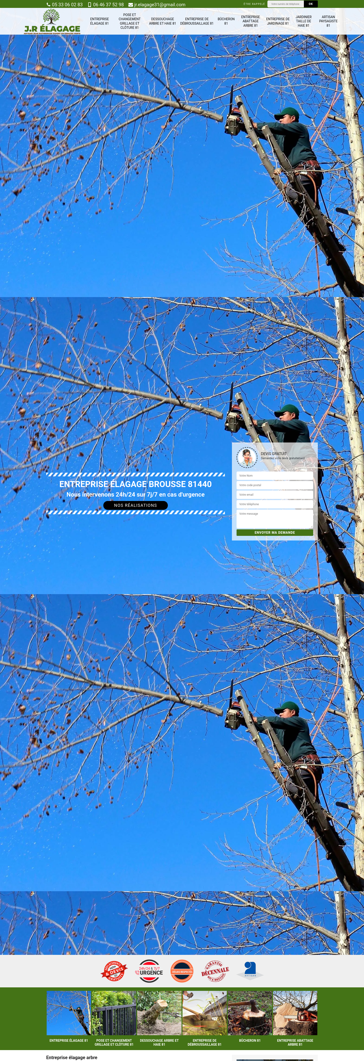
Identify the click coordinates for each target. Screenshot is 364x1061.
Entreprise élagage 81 (99, 21)
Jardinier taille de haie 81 (304, 21)
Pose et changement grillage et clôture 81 (129, 21)
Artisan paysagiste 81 (328, 21)
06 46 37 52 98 (105, 4)
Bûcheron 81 (226, 21)
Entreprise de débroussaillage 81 (197, 21)
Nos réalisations (135, 505)
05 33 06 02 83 (64, 4)
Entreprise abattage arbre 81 (250, 21)
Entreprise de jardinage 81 (278, 21)
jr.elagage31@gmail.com (156, 4)
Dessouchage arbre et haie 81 (162, 21)
